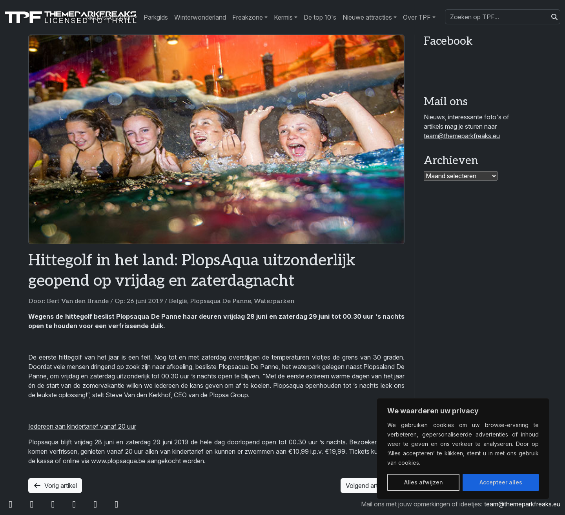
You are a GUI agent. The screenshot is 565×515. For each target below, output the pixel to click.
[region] (463, 448)
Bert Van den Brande (78, 301)
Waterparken (274, 301)
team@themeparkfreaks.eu (462, 136)
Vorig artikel (55, 485)
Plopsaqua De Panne (220, 301)
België (178, 301)
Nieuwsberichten (109, 17)
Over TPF (417, 17)
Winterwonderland (200, 17)
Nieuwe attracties (367, 17)
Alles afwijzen (423, 482)
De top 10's (320, 17)
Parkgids (156, 17)
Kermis (283, 17)
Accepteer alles (500, 482)
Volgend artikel (372, 485)
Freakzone (247, 17)
